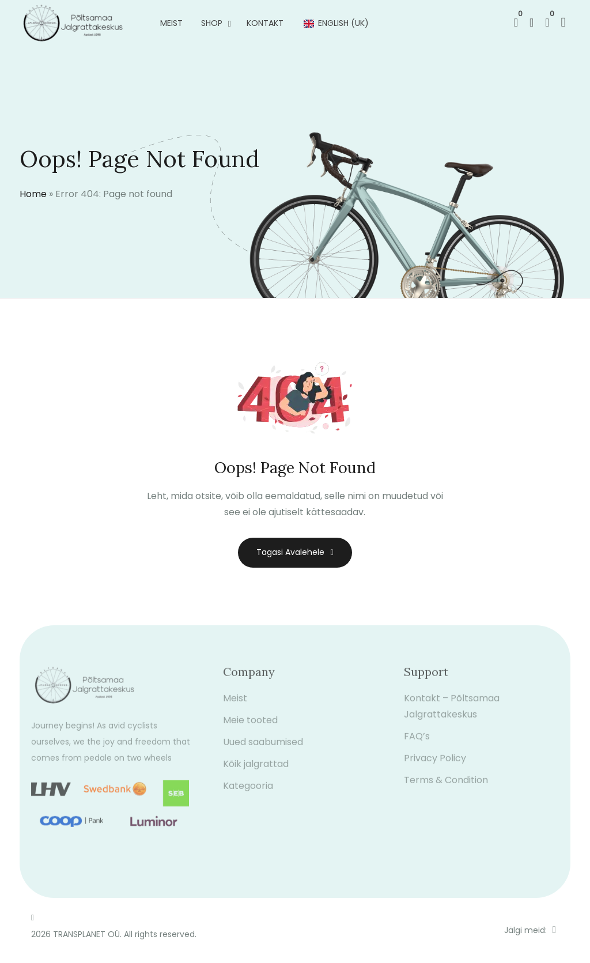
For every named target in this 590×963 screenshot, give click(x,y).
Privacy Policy (435, 764)
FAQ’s (417, 742)
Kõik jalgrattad (256, 770)
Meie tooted (250, 726)
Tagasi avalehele (294, 552)
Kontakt (265, 23)
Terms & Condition (446, 786)
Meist (171, 23)
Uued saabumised (263, 748)
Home (33, 194)
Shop (211, 23)
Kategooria (248, 792)
